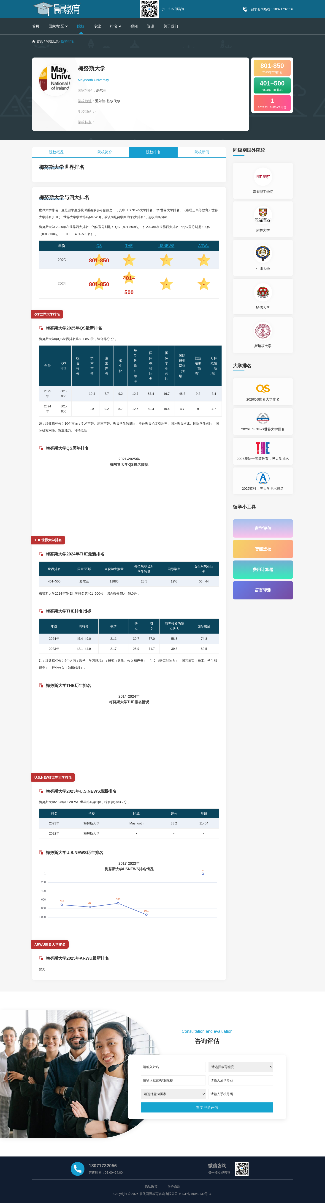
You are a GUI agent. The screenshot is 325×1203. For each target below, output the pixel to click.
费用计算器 (263, 569)
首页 (35, 26)
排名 (115, 26)
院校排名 (153, 152)
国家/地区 (58, 26)
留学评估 (263, 528)
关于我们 (170, 26)
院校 (80, 26)
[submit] (207, 1107)
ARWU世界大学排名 (49, 944)
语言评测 (263, 590)
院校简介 (105, 152)
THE (129, 246)
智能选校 (263, 549)
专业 (97, 26)
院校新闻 (202, 152)
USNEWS (166, 246)
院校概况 (56, 152)
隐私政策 (151, 1186)
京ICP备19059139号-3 (195, 1194)
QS (99, 246)
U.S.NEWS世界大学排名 (53, 777)
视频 (134, 26)
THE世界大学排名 (48, 540)
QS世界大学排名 (47, 314)
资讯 (150, 26)
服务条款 (174, 1186)
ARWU (203, 246)
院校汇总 (52, 41)
